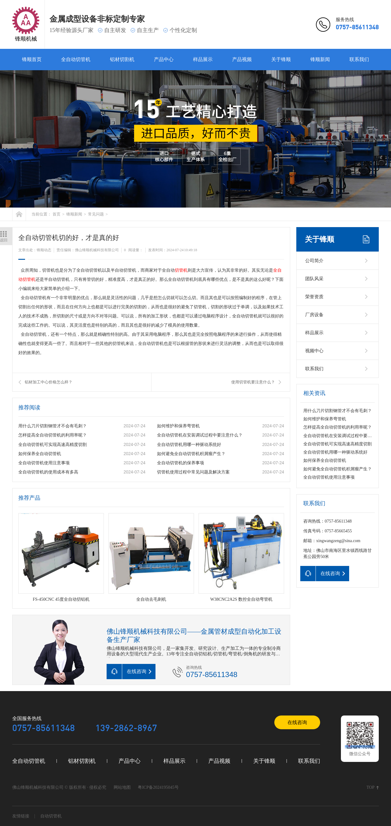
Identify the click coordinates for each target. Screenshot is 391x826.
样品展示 (203, 59)
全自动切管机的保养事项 (180, 463)
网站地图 (122, 787)
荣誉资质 (314, 296)
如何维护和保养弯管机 (178, 426)
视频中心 (314, 350)
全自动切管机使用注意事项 (44, 463)
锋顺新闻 (320, 59)
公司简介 (314, 260)
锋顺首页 (32, 59)
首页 (56, 214)
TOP (371, 787)
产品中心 (164, 59)
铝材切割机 (122, 59)
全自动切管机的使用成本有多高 (48, 472)
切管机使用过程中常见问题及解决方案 (193, 472)
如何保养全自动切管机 (39, 453)
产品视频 (242, 59)
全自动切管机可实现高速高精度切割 (52, 444)
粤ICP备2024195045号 (158, 787)
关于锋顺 (281, 59)
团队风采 (314, 278)
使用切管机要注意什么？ (253, 382)
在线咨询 (297, 722)
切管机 (181, 270)
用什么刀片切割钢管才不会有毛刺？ (52, 426)
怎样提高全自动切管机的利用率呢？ (52, 435)
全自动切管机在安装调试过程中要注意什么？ (200, 435)
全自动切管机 (75, 59)
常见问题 (96, 214)
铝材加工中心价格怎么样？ (48, 382)
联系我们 (359, 59)
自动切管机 (51, 816)
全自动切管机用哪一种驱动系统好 (189, 444)
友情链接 (20, 816)
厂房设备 (314, 314)
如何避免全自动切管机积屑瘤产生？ (191, 453)
